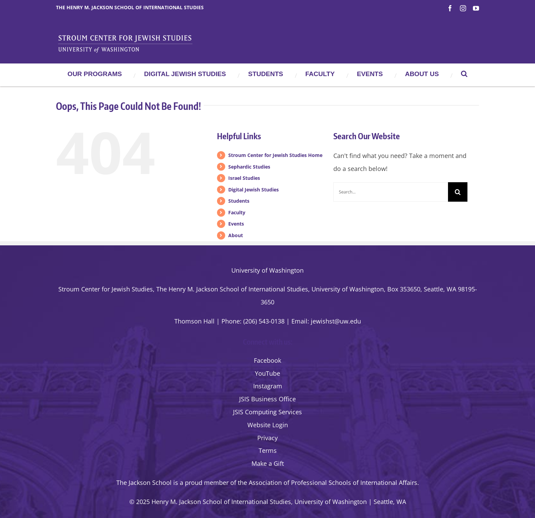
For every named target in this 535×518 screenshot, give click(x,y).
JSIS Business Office (267, 399)
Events (236, 223)
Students (238, 201)
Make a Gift (267, 463)
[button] (464, 74)
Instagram (267, 386)
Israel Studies (244, 178)
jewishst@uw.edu (336, 321)
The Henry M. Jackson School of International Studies (130, 7)
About (235, 235)
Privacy (267, 438)
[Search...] (390, 192)
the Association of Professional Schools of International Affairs (327, 482)
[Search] (457, 192)
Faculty (236, 212)
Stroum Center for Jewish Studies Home (275, 155)
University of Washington (267, 270)
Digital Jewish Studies (253, 189)
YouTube (267, 373)
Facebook (267, 360)
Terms (268, 450)
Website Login (267, 425)
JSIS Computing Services (267, 412)
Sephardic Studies (249, 166)
